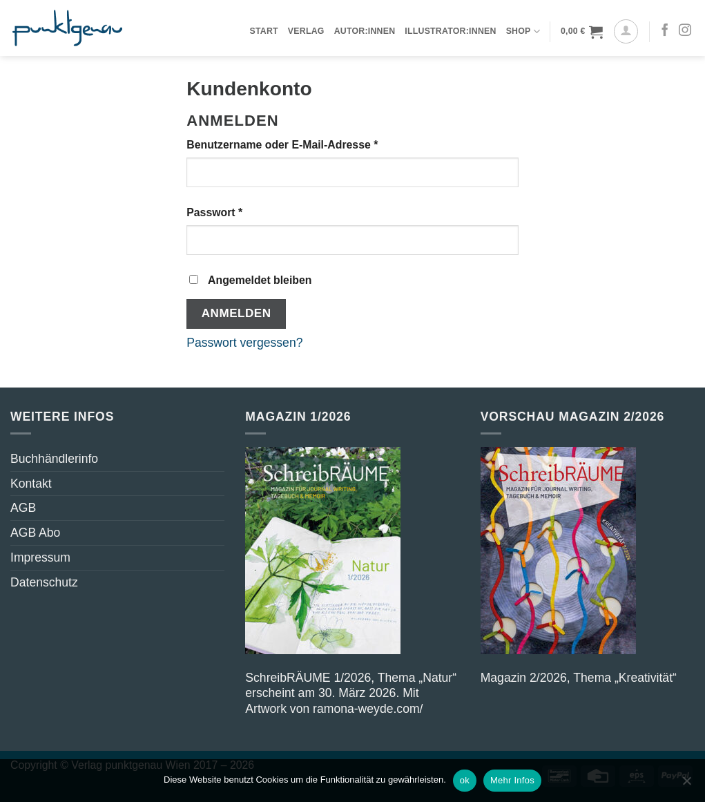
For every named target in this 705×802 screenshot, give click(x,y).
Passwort (245, 211)
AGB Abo (35, 533)
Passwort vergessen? (244, 343)
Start (263, 31)
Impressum (40, 557)
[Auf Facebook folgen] (665, 31)
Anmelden (236, 313)
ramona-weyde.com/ (368, 709)
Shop (523, 31)
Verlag (306, 31)
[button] (582, 31)
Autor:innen (365, 31)
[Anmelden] (626, 31)
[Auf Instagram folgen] (685, 31)
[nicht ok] (686, 785)
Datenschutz (44, 582)
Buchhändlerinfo (54, 459)
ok (465, 780)
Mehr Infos (512, 780)
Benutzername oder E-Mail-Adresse (312, 144)
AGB (23, 508)
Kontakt (31, 483)
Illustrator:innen (450, 31)
